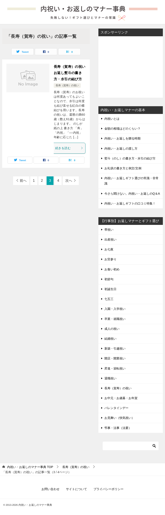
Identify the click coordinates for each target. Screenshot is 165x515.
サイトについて (76, 489)
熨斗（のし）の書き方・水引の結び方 (130, 158)
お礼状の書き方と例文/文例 (122, 168)
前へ (23, 180)
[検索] (131, 446)
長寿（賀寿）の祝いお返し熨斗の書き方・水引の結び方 (70, 73)
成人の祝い (111, 328)
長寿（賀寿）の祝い (67, 85)
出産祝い (110, 239)
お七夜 (108, 249)
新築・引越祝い (114, 348)
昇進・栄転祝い (114, 368)
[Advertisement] (131, 66)
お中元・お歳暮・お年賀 (121, 398)
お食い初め (111, 269)
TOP (30, 467)
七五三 (108, 299)
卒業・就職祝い (114, 319)
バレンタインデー (116, 408)
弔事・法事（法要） (117, 428)
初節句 (108, 279)
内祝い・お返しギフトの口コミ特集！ (130, 203)
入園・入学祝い (114, 309)
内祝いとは (111, 118)
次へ (68, 180)
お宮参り (110, 259)
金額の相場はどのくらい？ (122, 128)
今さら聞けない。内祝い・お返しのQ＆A (132, 193)
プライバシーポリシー (108, 489)
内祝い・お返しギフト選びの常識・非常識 (131, 180)
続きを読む (69, 148)
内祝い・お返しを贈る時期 (122, 138)
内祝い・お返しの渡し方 (121, 148)
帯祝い (108, 229)
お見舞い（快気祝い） (119, 418)
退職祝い (110, 378)
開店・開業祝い (114, 358)
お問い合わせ (50, 489)
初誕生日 (110, 289)
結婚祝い (110, 338)
